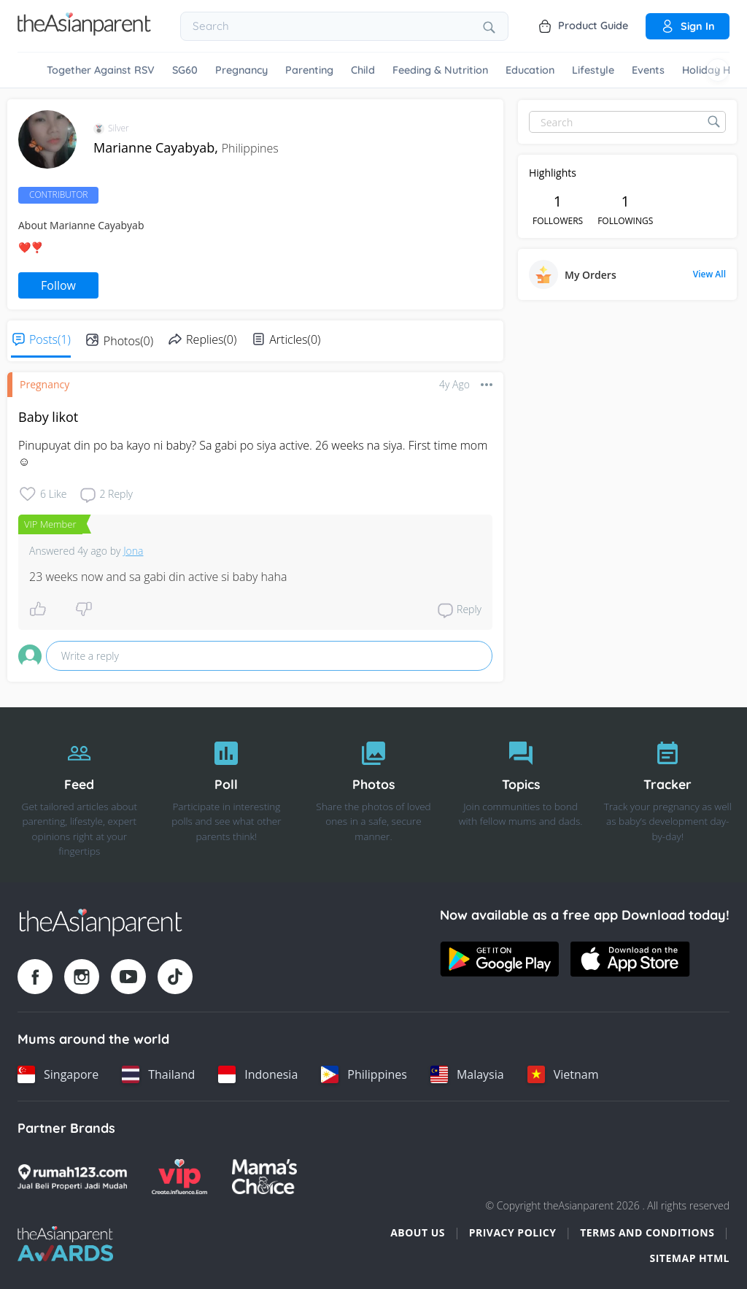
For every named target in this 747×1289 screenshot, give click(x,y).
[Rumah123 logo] (72, 1176)
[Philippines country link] (364, 1074)
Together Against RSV (101, 70)
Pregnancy (241, 70)
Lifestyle (593, 70)
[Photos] (373, 794)
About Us (417, 1232)
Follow (58, 285)
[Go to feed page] (84, 31)
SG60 (185, 70)
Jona (133, 551)
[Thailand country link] (158, 1074)
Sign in (687, 26)
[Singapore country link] (58, 1074)
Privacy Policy (513, 1232)
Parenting (309, 70)
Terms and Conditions (647, 1232)
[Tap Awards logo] (65, 1244)
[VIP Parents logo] (179, 1176)
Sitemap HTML (689, 1258)
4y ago (454, 384)
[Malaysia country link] (467, 1074)
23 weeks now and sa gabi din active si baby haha (158, 577)
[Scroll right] (717, 70)
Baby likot (48, 417)
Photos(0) (128, 341)
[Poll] (227, 794)
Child (363, 70)
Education (530, 70)
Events (648, 70)
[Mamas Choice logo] (264, 1176)
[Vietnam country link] (563, 1074)
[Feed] (79, 794)
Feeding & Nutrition (440, 70)
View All (709, 274)
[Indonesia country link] (258, 1074)
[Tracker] (667, 794)
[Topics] (521, 794)
